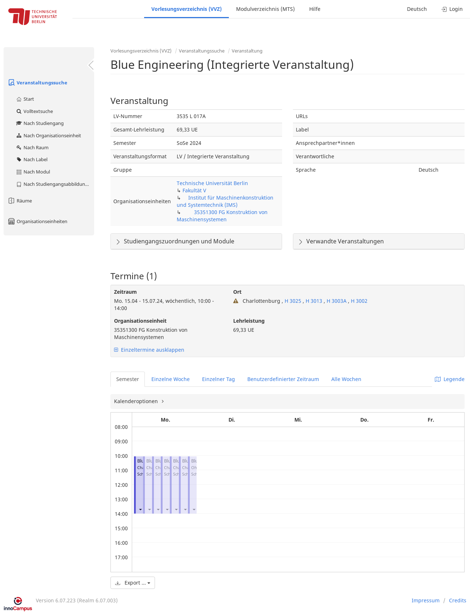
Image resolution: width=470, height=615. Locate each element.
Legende (450, 379)
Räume (19, 200)
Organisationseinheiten (37, 221)
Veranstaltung (247, 50)
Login (452, 8)
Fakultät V (194, 190)
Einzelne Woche (170, 379)
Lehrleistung (249, 320)
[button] (140, 509)
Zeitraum (125, 291)
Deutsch (417, 8)
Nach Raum (32, 147)
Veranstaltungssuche (37, 82)
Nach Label (31, 159)
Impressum (426, 600)
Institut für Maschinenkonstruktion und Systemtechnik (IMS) (225, 201)
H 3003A (337, 300)
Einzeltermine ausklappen (149, 349)
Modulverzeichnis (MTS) (265, 8)
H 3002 (359, 300)
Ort (237, 291)
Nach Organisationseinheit (48, 135)
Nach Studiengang (40, 123)
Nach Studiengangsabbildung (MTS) (55, 184)
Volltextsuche (34, 111)
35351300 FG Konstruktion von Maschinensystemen (222, 216)
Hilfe (314, 8)
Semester (127, 379)
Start (25, 99)
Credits (457, 600)
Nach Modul (33, 171)
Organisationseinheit (140, 320)
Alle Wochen (346, 379)
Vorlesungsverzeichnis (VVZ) (186, 8)
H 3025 (293, 300)
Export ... (132, 582)
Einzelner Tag (218, 379)
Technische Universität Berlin (212, 183)
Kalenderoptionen (136, 401)
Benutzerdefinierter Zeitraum (283, 379)
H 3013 (315, 300)
